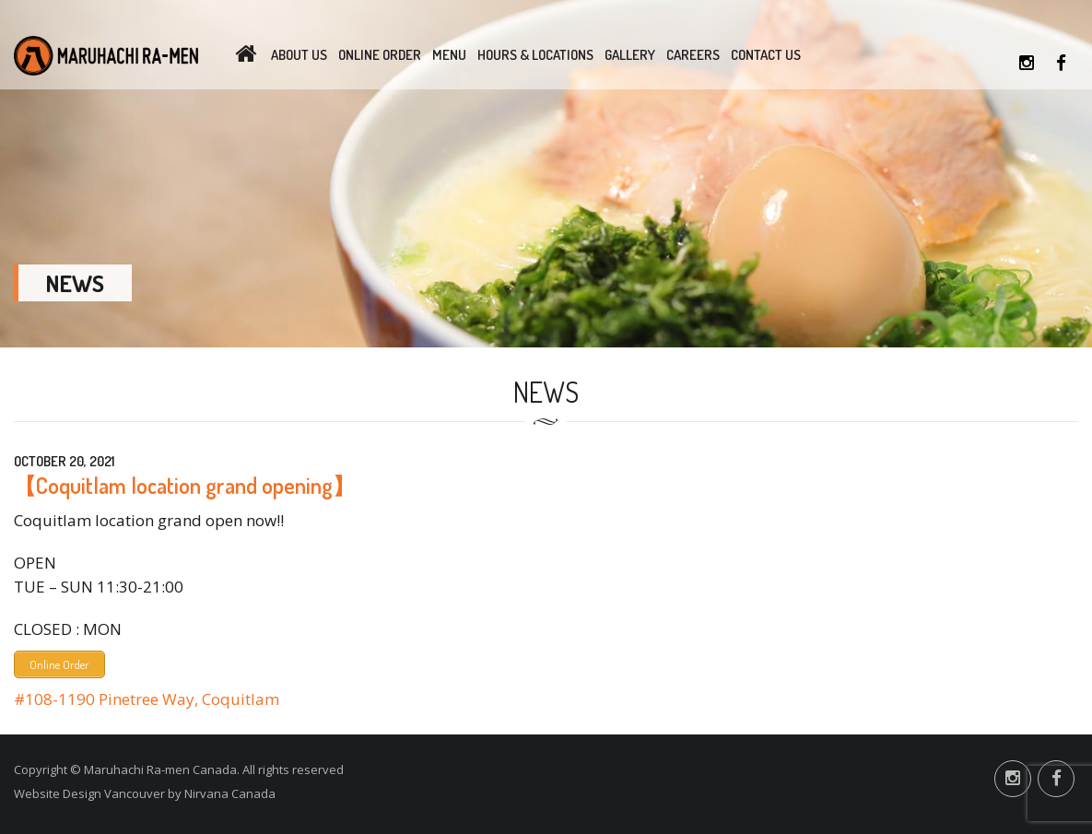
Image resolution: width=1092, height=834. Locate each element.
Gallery (630, 55)
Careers (693, 55)
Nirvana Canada (230, 793)
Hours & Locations (535, 55)
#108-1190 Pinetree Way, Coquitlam (146, 699)
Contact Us (766, 55)
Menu (449, 55)
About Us (299, 55)
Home (245, 55)
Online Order (379, 55)
